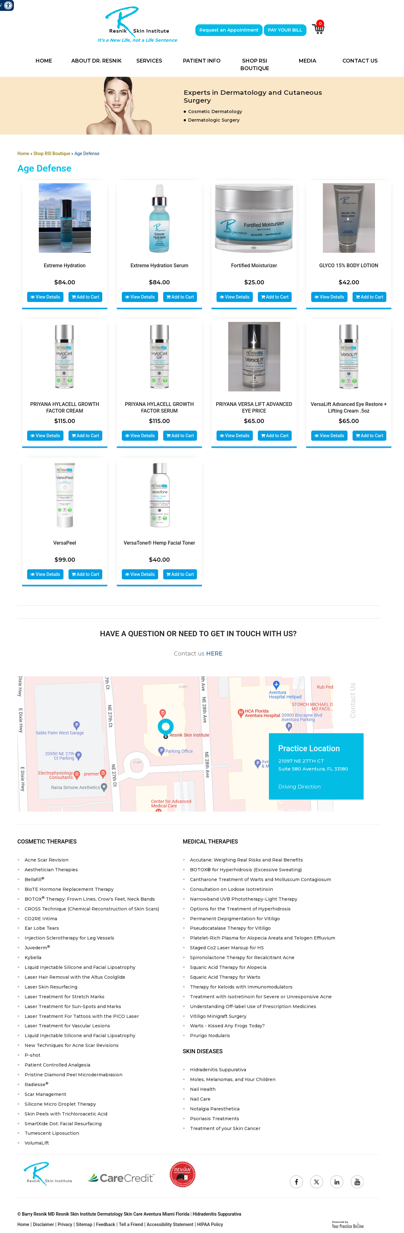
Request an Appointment (228, 30)
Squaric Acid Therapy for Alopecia (228, 965)
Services (149, 61)
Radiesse (36, 1082)
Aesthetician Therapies (51, 867)
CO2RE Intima (41, 916)
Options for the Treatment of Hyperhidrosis (240, 906)
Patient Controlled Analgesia (57, 1063)
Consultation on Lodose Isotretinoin (231, 887)
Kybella (33, 955)
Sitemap (84, 1222)
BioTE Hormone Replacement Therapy (69, 887)
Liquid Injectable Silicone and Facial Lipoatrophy (80, 965)
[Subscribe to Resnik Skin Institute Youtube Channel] (357, 1180)
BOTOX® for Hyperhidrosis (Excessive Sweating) (246, 867)
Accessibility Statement (170, 1222)
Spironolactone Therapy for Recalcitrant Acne (242, 955)
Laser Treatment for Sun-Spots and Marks (73, 1004)
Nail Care (200, 1097)
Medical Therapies (210, 839)
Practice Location (309, 746)
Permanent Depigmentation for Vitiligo (235, 916)
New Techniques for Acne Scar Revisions (72, 1043)
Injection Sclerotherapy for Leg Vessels (69, 936)
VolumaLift (37, 1141)
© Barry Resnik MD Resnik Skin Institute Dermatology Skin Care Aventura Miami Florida (103, 1212)
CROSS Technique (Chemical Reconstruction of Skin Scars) (92, 906)
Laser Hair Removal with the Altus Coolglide (75, 975)
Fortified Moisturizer (254, 266)
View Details (45, 296)
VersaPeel (64, 541)
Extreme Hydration (65, 266)
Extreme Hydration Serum (159, 266)
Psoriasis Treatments (214, 1117)
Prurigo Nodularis (210, 1034)
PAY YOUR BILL (285, 30)
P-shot (32, 1053)
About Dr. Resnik (96, 61)
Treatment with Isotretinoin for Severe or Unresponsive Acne (261, 994)
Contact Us (360, 61)
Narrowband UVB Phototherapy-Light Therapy (243, 896)
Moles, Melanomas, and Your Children (233, 1077)
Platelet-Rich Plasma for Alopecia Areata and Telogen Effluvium (262, 936)
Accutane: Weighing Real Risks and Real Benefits (246, 857)
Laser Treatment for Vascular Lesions (67, 1024)
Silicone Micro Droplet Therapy (60, 1102)
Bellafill (34, 876)
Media (307, 61)
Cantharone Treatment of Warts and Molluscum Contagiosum (260, 877)
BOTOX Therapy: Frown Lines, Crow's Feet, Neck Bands (90, 896)
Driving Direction (299, 784)
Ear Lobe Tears (42, 926)
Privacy (65, 1222)
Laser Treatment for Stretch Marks (64, 994)
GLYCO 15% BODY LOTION (348, 266)
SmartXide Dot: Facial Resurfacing (63, 1122)
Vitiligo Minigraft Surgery (218, 1014)
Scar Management (45, 1092)
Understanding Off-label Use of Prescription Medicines (253, 1004)
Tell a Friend (131, 1222)
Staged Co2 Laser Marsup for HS (227, 945)
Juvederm (37, 945)
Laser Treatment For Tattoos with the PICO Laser (82, 1014)
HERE (214, 651)
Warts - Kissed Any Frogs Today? (227, 1024)
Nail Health (203, 1087)
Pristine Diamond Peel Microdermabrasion (73, 1073)
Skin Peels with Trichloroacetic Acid (66, 1112)
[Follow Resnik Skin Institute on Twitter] (316, 1180)
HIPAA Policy (210, 1222)
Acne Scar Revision (46, 857)
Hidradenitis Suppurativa (218, 1068)
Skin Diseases (203, 1049)
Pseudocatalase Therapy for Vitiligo (230, 926)
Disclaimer (43, 1222)
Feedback (105, 1222)
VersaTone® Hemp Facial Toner (159, 541)
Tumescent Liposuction (52, 1131)
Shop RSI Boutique (255, 64)
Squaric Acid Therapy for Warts (225, 975)
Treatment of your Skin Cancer (225, 1126)
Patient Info (202, 61)
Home (44, 61)
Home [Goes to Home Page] (23, 153)
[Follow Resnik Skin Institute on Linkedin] (336, 1180)
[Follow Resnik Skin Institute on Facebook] (296, 1180)
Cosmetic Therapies (47, 839)
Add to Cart (85, 296)
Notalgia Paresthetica (215, 1107)
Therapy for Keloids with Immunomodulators (241, 985)
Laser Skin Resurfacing (51, 985)
